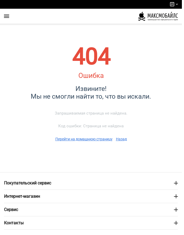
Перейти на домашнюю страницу (84, 139)
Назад (121, 139)
